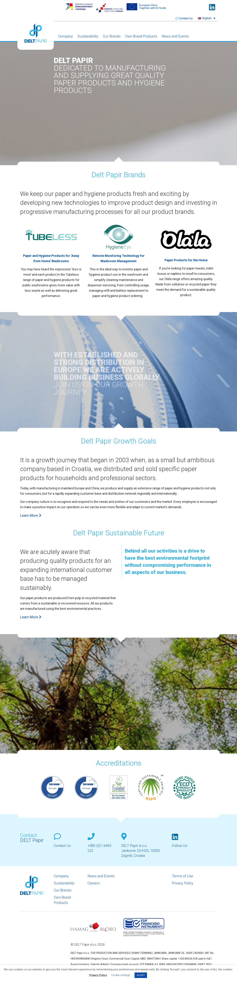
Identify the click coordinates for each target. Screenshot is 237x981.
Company (65, 36)
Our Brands (112, 36)
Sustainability (88, 36)
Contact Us (186, 18)
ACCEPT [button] (141, 975)
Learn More (30, 515)
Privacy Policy (182, 883)
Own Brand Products (141, 36)
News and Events (175, 36)
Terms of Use (182, 876)
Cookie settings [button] (120, 975)
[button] (206, 18)
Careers (94, 883)
